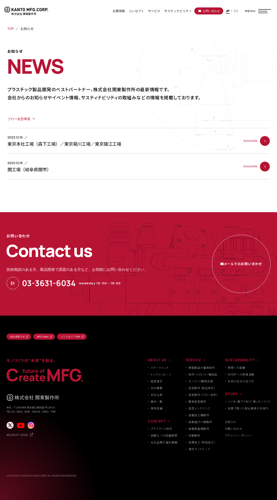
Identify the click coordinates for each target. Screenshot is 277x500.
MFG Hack (43, 336)
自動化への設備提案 (164, 435)
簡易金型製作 (197, 401)
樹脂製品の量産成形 (201, 367)
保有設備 (157, 408)
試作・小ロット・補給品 (202, 374)
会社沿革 (157, 395)
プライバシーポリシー (239, 435)
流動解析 (194, 435)
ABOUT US (157, 360)
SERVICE (193, 360)
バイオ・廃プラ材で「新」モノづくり (249, 401)
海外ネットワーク (199, 449)
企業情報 (119, 11)
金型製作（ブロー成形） (203, 395)
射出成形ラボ (17, 336)
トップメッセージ (161, 374)
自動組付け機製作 (200, 422)
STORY (231, 394)
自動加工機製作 (198, 415)
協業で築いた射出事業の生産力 (248, 408)
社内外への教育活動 (241, 374)
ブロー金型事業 (18, 119)
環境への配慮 (237, 367)
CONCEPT (157, 421)
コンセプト (136, 11)
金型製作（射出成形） (202, 388)
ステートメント (160, 367)
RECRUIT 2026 (17, 435)
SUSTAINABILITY (240, 360)
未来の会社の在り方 (241, 381)
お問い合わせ (209, 11)
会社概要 (157, 388)
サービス (154, 11)
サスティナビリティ (178, 11)
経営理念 (157, 381)
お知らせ (230, 422)
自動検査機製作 (198, 429)
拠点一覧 (157, 401)
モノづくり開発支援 (200, 381)
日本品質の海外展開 (164, 442)
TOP (10, 28)
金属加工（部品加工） (202, 442)
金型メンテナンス (199, 408)
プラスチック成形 (161, 429)
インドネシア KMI (70, 336)
